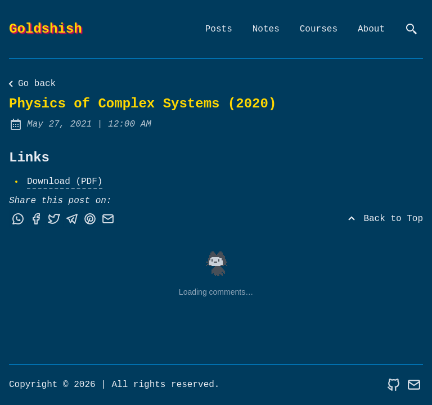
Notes (266, 29)
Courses (319, 29)
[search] (411, 29)
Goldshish (45, 29)
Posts (218, 29)
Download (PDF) (64, 182)
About (371, 29)
